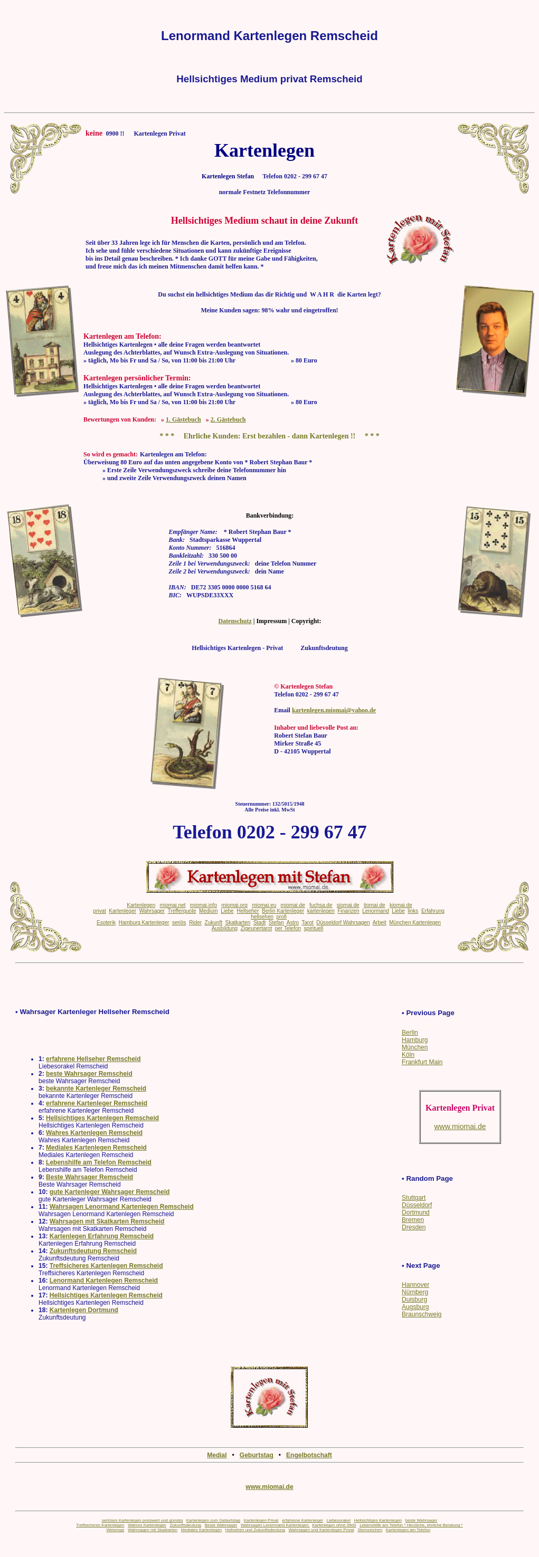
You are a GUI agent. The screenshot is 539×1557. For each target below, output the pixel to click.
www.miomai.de (269, 1487)
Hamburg (415, 1040)
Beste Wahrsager (221, 1525)
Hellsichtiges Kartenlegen (378, 1520)
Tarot (307, 922)
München (415, 1047)
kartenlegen (321, 911)
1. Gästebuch (183, 419)
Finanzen (348, 911)
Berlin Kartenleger (283, 911)
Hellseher (248, 911)
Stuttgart (413, 1197)
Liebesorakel (339, 1520)
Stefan (276, 922)
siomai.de (348, 905)
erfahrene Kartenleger (302, 1520)
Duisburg (414, 1299)
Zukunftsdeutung (185, 1525)
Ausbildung (225, 928)
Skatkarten (238, 922)
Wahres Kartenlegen (147, 1525)
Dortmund (416, 1212)
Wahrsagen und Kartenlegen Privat (321, 1529)
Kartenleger (122, 911)
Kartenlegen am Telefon (408, 1529)
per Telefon (288, 928)
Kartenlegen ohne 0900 (334, 1525)
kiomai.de (401, 905)
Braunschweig (421, 1314)
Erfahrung (433, 911)
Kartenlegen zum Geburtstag (213, 1520)
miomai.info (203, 905)
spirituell (314, 928)
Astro (293, 922)
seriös (179, 922)
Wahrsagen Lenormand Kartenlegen (275, 1525)
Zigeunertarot (256, 928)
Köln (408, 1054)
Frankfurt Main (422, 1062)
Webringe (115, 1529)
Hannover (415, 1284)
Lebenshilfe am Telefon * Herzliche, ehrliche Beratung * (411, 1525)
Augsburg (415, 1307)
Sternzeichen (369, 1529)
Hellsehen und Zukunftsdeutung (255, 1529)
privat (99, 911)
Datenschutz (234, 621)
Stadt (259, 922)
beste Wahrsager (421, 1520)
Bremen (413, 1220)
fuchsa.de (320, 905)
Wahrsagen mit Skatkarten (152, 1529)
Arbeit (379, 922)
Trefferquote (182, 911)
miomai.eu (264, 905)
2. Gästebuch (228, 419)
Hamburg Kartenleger (144, 922)
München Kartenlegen (415, 922)
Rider (195, 922)
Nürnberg (415, 1292)
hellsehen (262, 917)
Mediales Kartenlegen (201, 1529)
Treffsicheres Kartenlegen (100, 1525)
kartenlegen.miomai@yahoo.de (334, 710)
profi (282, 917)
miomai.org (234, 905)
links (413, 911)
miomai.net (173, 905)
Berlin (410, 1032)
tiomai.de (374, 905)
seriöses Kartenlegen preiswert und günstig (142, 1520)
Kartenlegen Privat (261, 1520)
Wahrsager (152, 911)
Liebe (227, 911)
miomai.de (293, 905)
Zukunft (213, 922)
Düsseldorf (417, 1205)
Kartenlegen (141, 905)
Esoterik (106, 922)
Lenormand (375, 911)
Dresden (413, 1227)
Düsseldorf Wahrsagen (343, 922)
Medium (208, 911)
